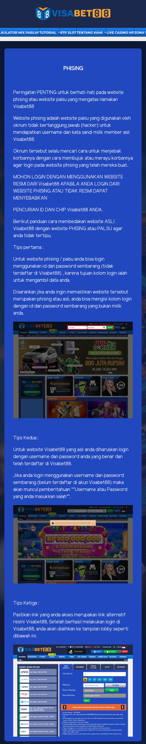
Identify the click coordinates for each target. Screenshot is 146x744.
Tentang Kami (90, 33)
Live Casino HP (120, 33)
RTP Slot (68, 33)
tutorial (48, 33)
